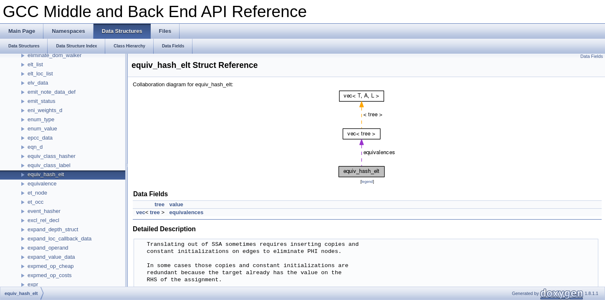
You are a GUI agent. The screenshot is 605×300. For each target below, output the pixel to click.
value (176, 204)
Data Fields (591, 56)
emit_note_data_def (52, 92)
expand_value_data (51, 257)
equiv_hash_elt (46, 174)
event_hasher (44, 211)
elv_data (38, 83)
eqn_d (35, 147)
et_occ (35, 202)
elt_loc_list (40, 73)
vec (140, 212)
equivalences (187, 212)
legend (367, 182)
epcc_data (40, 138)
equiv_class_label (49, 165)
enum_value (42, 128)
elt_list (35, 64)
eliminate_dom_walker (54, 55)
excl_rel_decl (43, 220)
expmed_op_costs (50, 275)
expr (33, 284)
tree (159, 204)
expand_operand (48, 248)
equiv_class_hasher (52, 156)
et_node (37, 193)
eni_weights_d (45, 110)
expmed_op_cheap (51, 266)
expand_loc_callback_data (59, 238)
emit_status (41, 101)
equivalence (42, 183)
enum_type (41, 119)
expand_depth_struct (53, 229)
